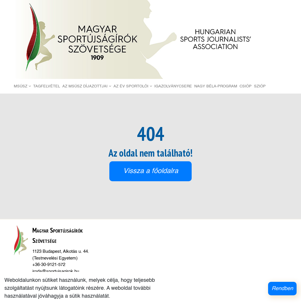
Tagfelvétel (46, 86)
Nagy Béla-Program (215, 86)
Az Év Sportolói (132, 86)
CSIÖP (246, 86)
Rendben (282, 288)
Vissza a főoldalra (150, 171)
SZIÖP (260, 86)
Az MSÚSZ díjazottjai (86, 86)
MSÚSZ (22, 86)
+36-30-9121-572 (48, 264)
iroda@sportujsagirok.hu (55, 271)
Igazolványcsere (173, 86)
